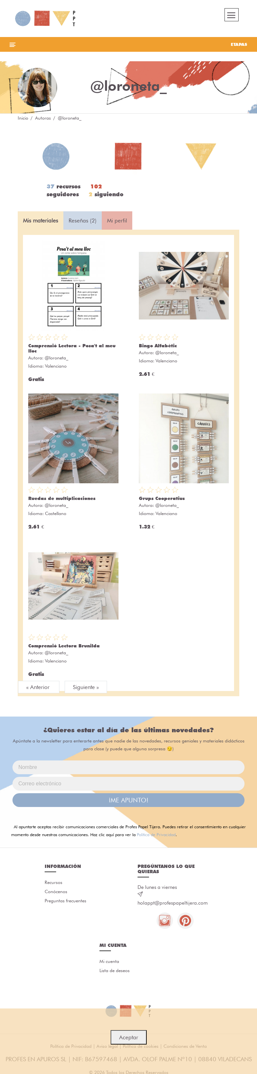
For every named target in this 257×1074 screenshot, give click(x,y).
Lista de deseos (114, 970)
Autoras (43, 118)
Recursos (53, 882)
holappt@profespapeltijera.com (173, 903)
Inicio (23, 118)
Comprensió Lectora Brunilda (64, 645)
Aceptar (128, 1037)
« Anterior (38, 687)
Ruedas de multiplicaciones (62, 498)
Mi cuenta (109, 961)
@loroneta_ (56, 357)
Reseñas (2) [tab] (82, 220)
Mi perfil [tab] (117, 220)
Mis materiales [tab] (40, 220)
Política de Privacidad (156, 834)
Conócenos (56, 891)
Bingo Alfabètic (158, 345)
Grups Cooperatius (162, 498)
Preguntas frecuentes (65, 900)
